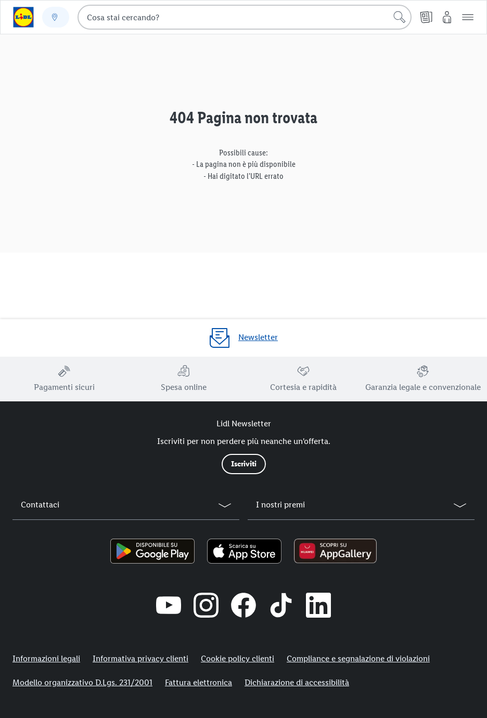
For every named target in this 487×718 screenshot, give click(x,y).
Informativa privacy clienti (140, 658)
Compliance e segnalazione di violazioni (358, 658)
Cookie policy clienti (237, 658)
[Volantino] (426, 17)
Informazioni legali (46, 658)
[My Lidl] (447, 17)
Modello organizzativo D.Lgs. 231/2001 (82, 682)
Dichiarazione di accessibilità (297, 682)
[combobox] (245, 17)
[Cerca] (399, 17)
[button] (468, 17)
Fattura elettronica (198, 682)
